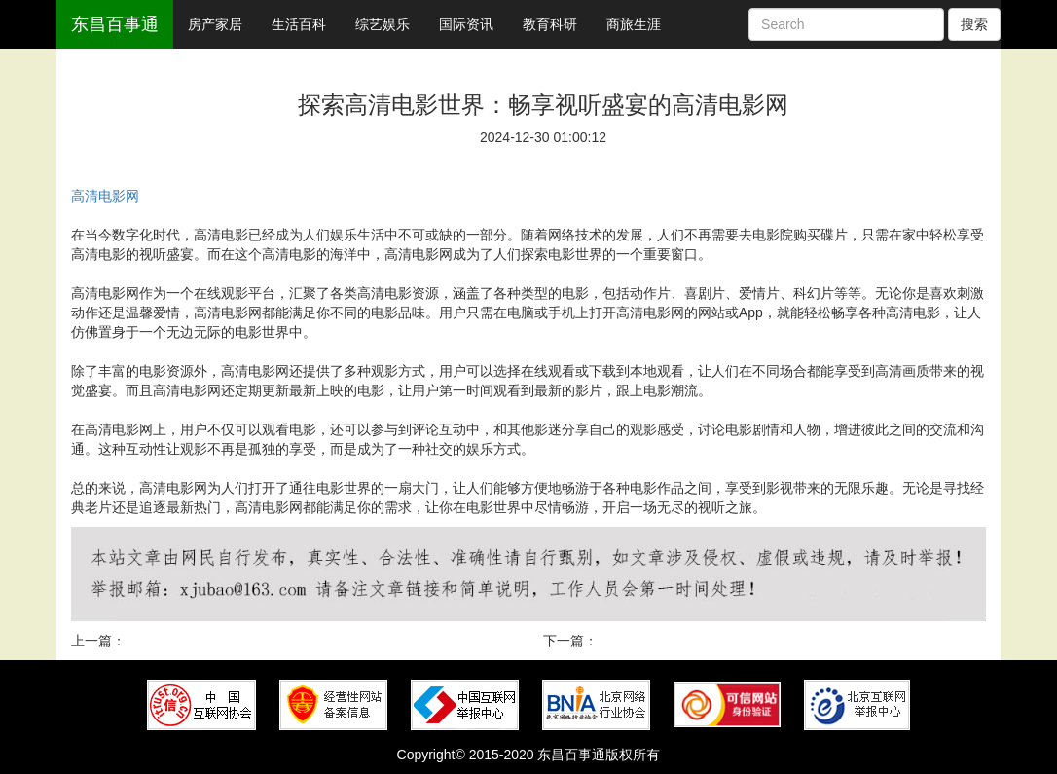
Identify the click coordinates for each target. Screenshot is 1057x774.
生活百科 (299, 24)
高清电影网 (105, 195)
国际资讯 (466, 24)
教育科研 (550, 24)
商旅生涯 (633, 24)
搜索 (974, 24)
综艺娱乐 (382, 24)
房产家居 (215, 24)
